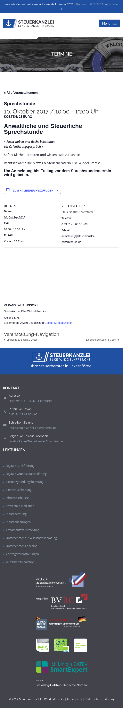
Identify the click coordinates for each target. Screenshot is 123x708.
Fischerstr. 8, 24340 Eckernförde (97, 4)
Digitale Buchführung (20, 466)
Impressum (74, 699)
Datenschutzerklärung (100, 699)
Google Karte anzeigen (58, 322)
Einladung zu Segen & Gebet (21, 339)
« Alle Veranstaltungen (21, 92)
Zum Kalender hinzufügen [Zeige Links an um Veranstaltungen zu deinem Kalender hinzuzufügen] (33, 190)
